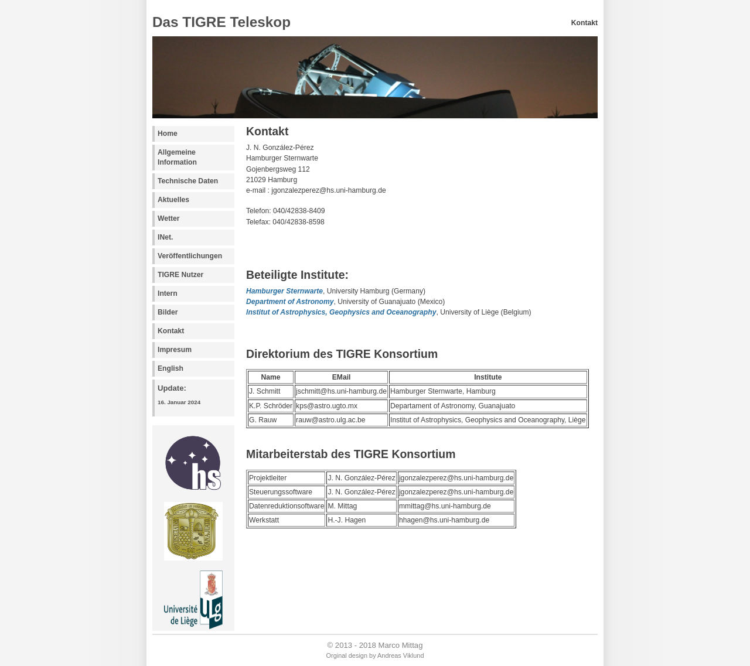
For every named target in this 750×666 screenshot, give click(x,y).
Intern (168, 293)
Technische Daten (188, 181)
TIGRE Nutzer (180, 275)
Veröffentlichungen (190, 256)
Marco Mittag (401, 645)
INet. (165, 237)
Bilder (168, 312)
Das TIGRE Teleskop (221, 22)
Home (168, 133)
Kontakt (171, 331)
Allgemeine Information (177, 157)
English (170, 368)
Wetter (169, 218)
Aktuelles (173, 200)
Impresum (175, 350)
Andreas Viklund (400, 655)
